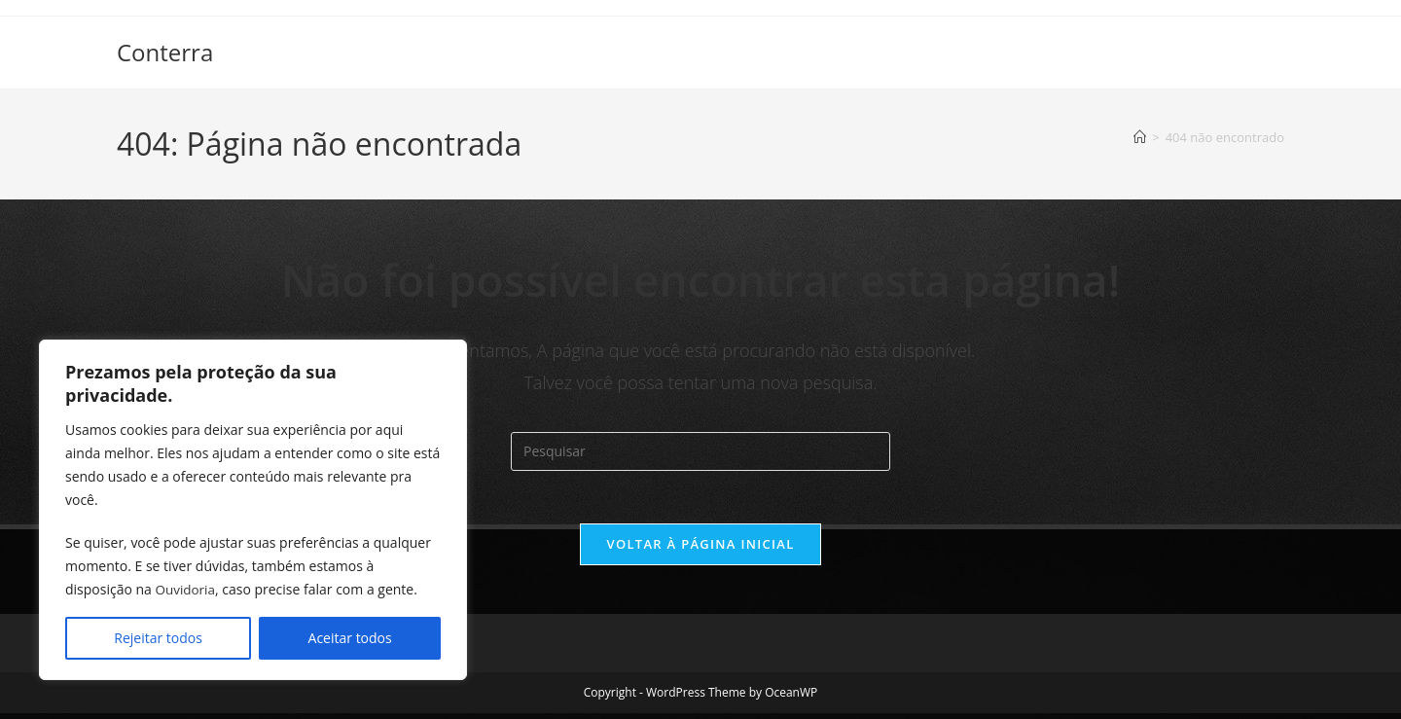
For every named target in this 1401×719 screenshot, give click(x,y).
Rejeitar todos (158, 638)
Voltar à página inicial (700, 549)
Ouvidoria (187, 589)
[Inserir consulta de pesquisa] (700, 451)
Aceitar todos (350, 638)
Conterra (165, 52)
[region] (253, 510)
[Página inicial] (1139, 137)
